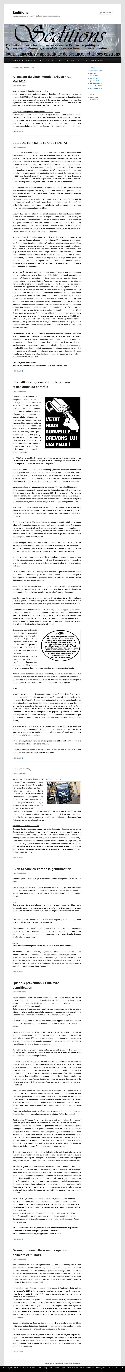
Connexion (94, 100)
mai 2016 (93, 73)
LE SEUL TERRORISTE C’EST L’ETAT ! (41, 143)
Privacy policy (49, 1363)
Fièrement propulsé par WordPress (68, 1363)
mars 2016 (94, 76)
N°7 (79, 60)
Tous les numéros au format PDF (24, 60)
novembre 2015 (96, 86)
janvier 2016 (94, 81)
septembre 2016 (96, 71)
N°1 (41, 60)
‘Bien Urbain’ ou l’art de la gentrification (42, 869)
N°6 (72, 60)
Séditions (21, 12)
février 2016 (94, 78)
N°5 (66, 60)
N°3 (53, 60)
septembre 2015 (96, 88)
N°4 (60, 60)
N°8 (85, 60)
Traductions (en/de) (97, 60)
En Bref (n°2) (22, 769)
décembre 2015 (95, 83)
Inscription (94, 97)
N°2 (47, 60)
